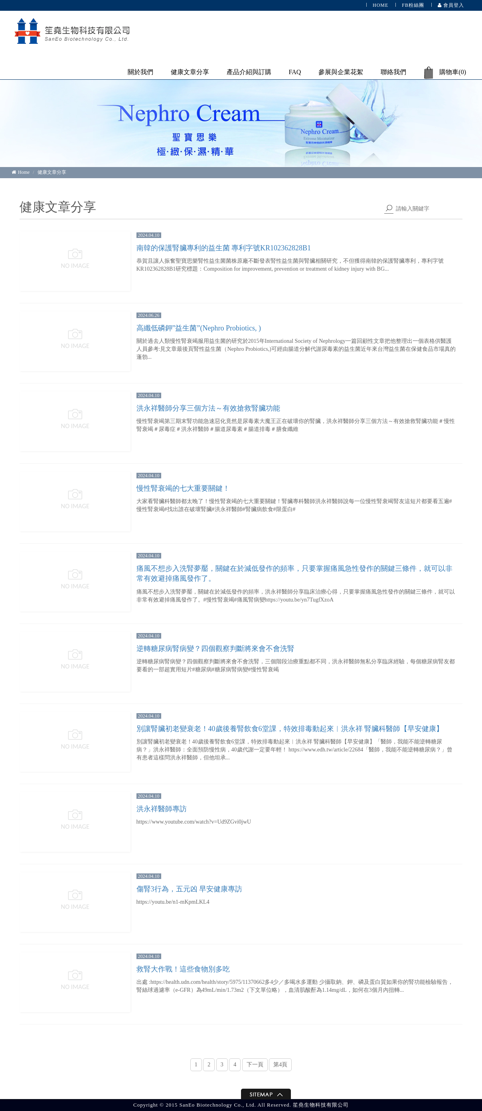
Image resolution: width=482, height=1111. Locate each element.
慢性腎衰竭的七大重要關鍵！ (183, 488)
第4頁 (280, 1065)
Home (21, 172)
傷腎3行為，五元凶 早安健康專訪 (189, 889)
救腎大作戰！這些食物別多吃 (183, 969)
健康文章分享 (190, 72)
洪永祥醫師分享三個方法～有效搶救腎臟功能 (208, 408)
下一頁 (255, 1065)
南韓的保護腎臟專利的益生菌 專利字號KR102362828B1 (223, 248)
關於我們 (140, 72)
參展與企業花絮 (340, 72)
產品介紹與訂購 (249, 72)
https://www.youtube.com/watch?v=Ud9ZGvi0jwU (193, 822)
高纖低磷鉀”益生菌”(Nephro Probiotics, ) (198, 328)
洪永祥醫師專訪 (161, 809)
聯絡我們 (393, 72)
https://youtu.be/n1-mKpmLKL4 (172, 902)
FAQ (295, 72)
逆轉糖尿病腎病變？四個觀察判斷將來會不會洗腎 (215, 649)
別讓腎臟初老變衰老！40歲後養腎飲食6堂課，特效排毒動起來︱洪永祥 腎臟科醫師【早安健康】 (290, 729)
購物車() (445, 72)
